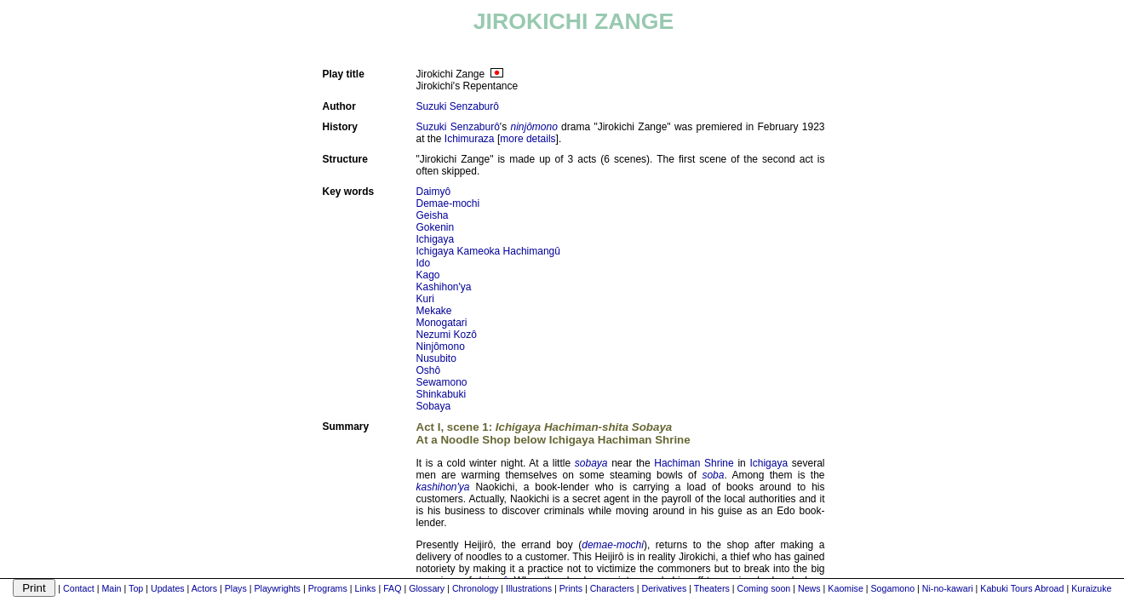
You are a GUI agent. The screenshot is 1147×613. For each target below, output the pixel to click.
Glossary (426, 588)
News (809, 588)
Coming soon (763, 588)
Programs (327, 588)
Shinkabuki (441, 394)
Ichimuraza (469, 139)
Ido (423, 263)
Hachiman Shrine (693, 463)
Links (365, 588)
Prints (570, 588)
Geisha (432, 215)
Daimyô (433, 192)
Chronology (475, 588)
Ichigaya (435, 239)
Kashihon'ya (444, 287)
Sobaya (433, 406)
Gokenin (435, 227)
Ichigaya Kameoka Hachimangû (488, 251)
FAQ (392, 588)
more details (527, 139)
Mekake (434, 311)
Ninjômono (440, 346)
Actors (204, 588)
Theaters (712, 588)
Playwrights (277, 588)
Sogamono (893, 588)
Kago (428, 275)
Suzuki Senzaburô (457, 106)
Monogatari (441, 323)
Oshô (428, 370)
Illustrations (529, 588)
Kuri (425, 299)
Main (111, 588)
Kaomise (845, 588)
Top (136, 588)
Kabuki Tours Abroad (1022, 588)
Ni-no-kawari (947, 588)
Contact (79, 588)
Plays (236, 588)
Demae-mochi (448, 203)
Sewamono (441, 382)
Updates (168, 588)
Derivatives (664, 588)
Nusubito (436, 358)
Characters (612, 588)
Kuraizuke (1091, 588)
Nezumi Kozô (446, 335)
